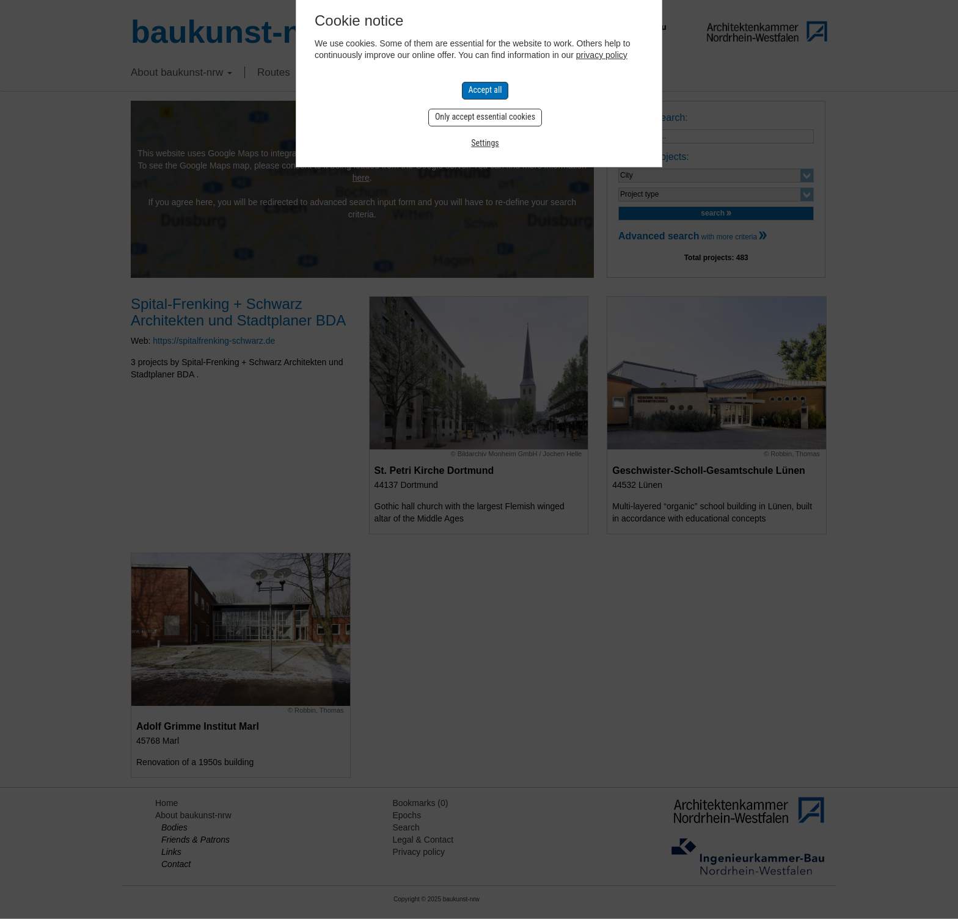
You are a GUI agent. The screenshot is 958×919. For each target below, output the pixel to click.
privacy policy (601, 55)
